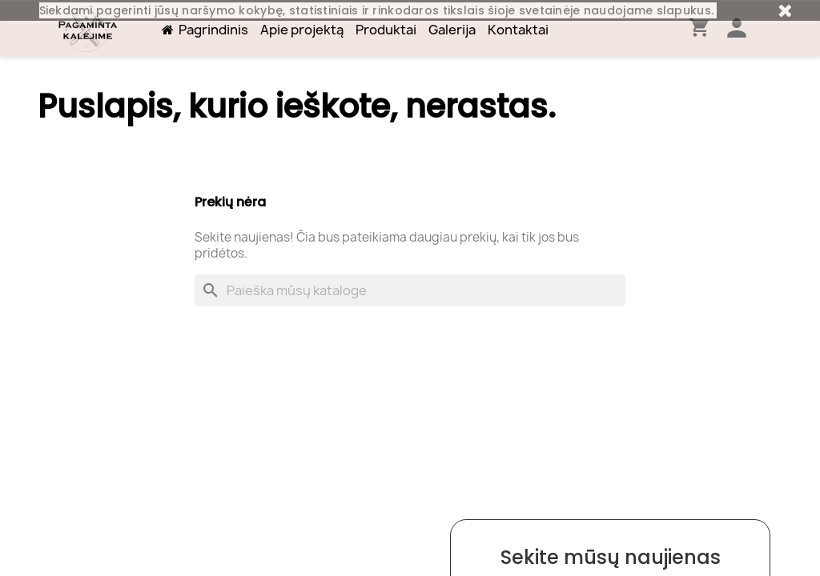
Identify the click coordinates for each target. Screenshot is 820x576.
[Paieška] (410, 290)
